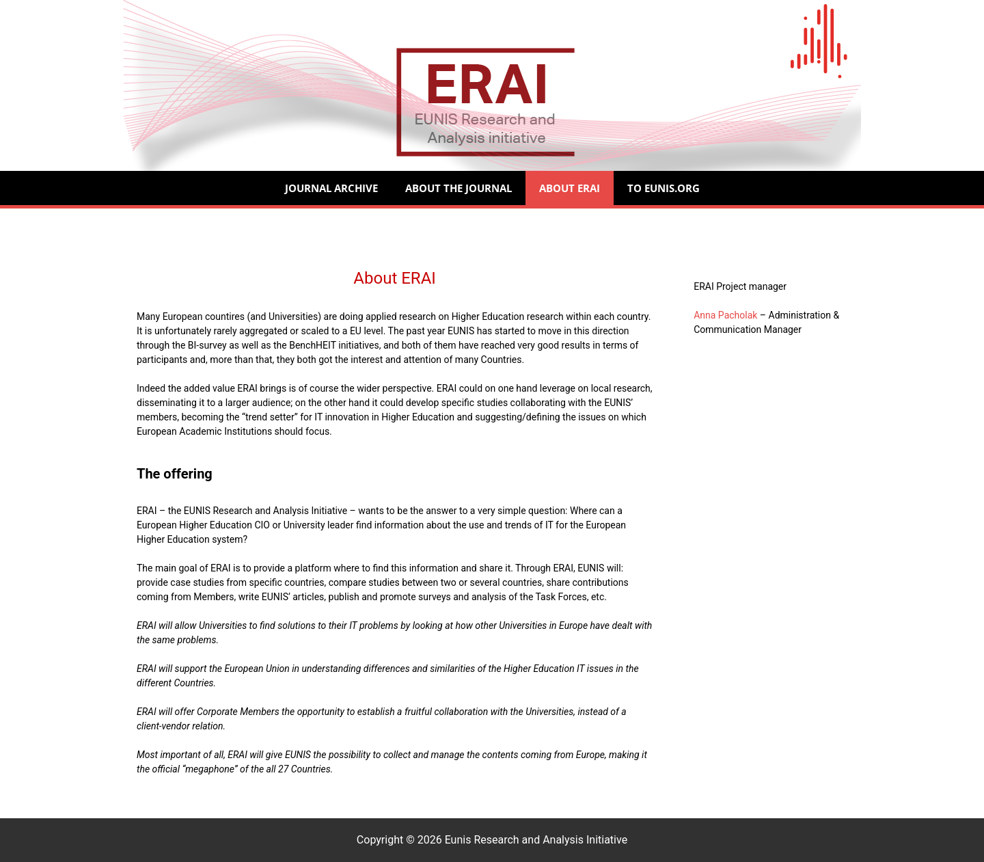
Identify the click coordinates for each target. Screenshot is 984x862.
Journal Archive (331, 188)
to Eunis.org (663, 188)
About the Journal (458, 188)
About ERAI (569, 188)
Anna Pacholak (725, 315)
